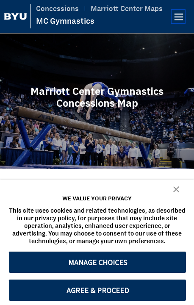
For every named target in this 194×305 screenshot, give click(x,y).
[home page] (15, 16)
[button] (176, 189)
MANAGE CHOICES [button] (97, 262)
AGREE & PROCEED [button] (98, 290)
